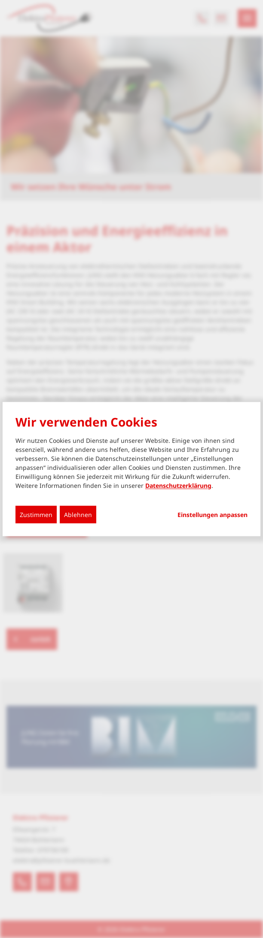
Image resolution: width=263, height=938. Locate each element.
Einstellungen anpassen (212, 514)
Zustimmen (36, 514)
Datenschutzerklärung (178, 485)
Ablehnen (78, 514)
